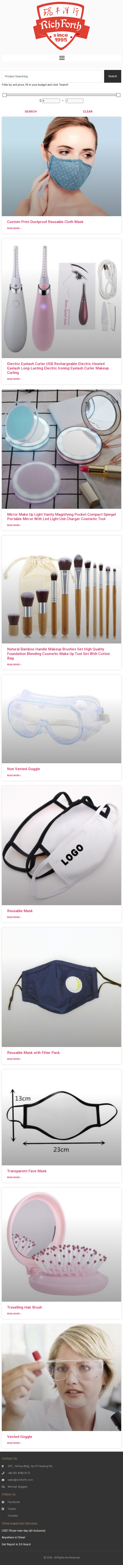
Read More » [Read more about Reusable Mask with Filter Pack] (14, 1059)
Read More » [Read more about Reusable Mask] (14, 917)
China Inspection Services (20, 1523)
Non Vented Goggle (23, 769)
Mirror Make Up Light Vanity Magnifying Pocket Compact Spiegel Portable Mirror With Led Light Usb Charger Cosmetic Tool (61, 516)
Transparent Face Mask (27, 1171)
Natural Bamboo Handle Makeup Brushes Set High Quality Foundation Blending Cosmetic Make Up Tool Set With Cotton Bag (58, 653)
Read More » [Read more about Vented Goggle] (14, 1443)
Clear (88, 111)
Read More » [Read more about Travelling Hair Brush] (14, 1313)
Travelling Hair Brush (24, 1307)
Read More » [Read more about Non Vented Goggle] (14, 775)
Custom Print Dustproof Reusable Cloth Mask (45, 222)
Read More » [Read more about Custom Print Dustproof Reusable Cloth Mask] (14, 228)
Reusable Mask (20, 911)
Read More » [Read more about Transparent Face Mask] (14, 1177)
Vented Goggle (19, 1437)
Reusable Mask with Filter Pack (33, 1053)
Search (31, 111)
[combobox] (52, 76)
